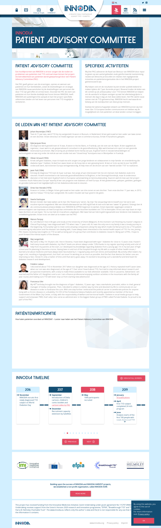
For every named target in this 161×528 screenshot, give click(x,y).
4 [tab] (73, 433)
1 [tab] (64, 433)
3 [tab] (70, 433)
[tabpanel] (32, 405)
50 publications (123, 397)
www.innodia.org (97, 523)
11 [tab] (94, 433)
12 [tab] (97, 433)
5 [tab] (76, 433)
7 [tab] (82, 433)
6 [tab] (79, 433)
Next (91, 442)
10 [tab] (91, 433)
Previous (70, 442)
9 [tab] (88, 433)
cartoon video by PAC (61, 405)
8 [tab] (85, 433)
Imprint (124, 523)
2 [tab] (67, 433)
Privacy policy (112, 523)
